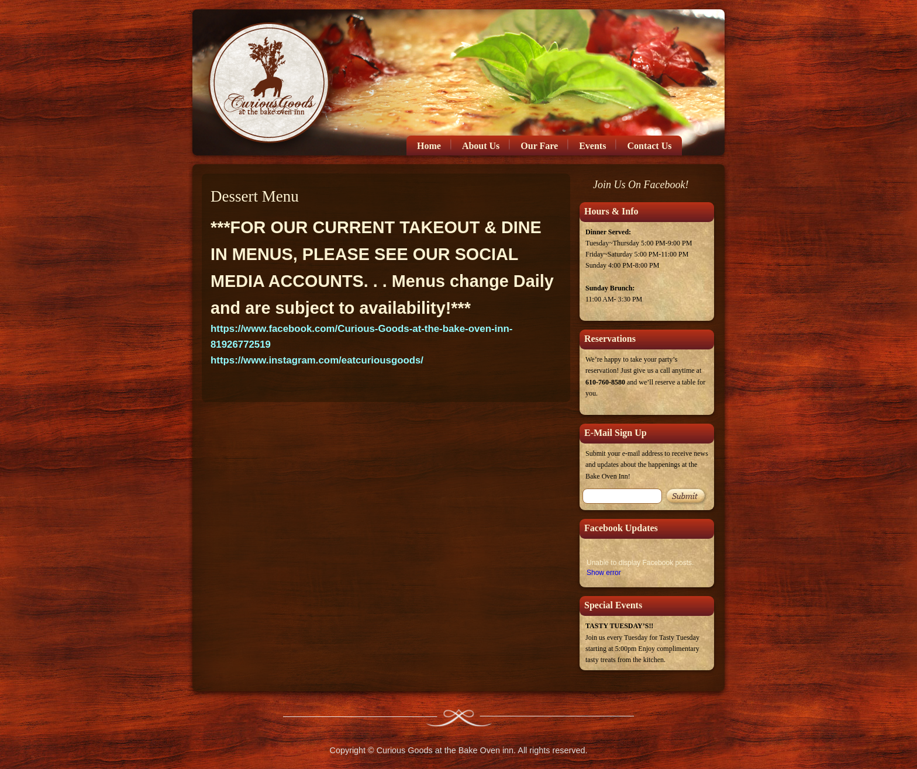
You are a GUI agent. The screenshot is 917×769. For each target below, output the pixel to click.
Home (429, 146)
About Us (480, 146)
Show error (604, 573)
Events (592, 146)
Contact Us (649, 146)
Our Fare (539, 146)
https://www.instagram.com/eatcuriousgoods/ (317, 360)
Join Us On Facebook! (640, 184)
